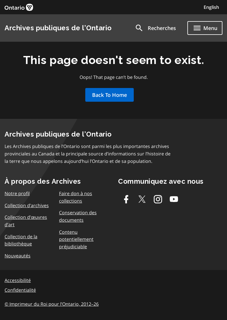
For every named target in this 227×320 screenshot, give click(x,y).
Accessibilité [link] (18, 280)
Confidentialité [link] (20, 290)
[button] (155, 28)
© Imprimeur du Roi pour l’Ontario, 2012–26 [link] (52, 304)
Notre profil (17, 193)
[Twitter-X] (142, 199)
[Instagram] (158, 199)
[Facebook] (126, 199)
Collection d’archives (27, 205)
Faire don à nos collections (75, 197)
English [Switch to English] (211, 7)
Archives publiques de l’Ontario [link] (58, 28)
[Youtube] (174, 199)
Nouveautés (18, 256)
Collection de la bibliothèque (21, 240)
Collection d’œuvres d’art (26, 221)
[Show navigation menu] (204, 28)
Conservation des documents (78, 216)
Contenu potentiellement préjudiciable (76, 239)
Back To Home (109, 94)
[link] (19, 7)
